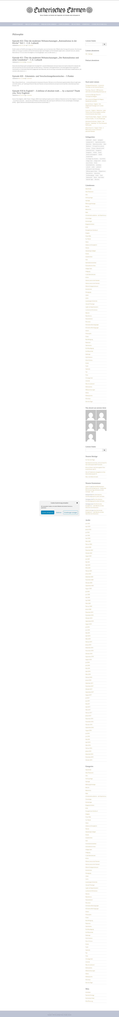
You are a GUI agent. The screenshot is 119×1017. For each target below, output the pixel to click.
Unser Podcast (17, 24)
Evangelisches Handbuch (92, 230)
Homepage (85, 24)
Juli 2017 (87, 698)
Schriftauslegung (90, 348)
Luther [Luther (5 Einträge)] (93, 167)
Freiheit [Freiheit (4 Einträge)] (95, 152)
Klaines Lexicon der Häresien (93, 280)
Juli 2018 (87, 662)
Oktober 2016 (89, 724)
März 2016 (88, 745)
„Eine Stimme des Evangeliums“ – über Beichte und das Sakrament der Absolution (95, 505)
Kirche (87, 277)
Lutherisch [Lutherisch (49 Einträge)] (98, 167)
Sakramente (88, 345)
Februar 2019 (89, 642)
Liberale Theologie (90, 304)
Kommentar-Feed (90, 998)
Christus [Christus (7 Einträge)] (88, 148)
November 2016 (89, 721)
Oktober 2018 (89, 653)
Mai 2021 (88, 562)
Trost (87, 375)
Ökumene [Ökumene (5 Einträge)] (97, 179)
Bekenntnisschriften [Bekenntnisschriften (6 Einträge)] (97, 144)
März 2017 (88, 709)
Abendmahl (88, 189)
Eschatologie (89, 221)
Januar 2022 (88, 547)
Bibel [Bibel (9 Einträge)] (105, 144)
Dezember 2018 (89, 647)
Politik (87, 336)
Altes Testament (89, 191)
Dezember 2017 (89, 683)
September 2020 (90, 585)
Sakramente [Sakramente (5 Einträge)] (97, 173)
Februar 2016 (89, 748)
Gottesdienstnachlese (91, 262)
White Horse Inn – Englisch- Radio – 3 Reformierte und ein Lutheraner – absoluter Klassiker (95, 129)
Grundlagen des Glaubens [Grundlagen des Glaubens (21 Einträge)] (92, 158)
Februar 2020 (89, 606)
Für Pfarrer (88, 239)
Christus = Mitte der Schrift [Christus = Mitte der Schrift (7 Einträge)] (98, 148)
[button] (77, 503)
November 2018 (89, 650)
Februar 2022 (89, 544)
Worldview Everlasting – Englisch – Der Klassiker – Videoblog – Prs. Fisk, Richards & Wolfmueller (96, 123)
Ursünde (88, 381)
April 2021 (88, 565)
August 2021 (89, 556)
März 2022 (88, 541)
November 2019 (89, 615)
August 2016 (89, 730)
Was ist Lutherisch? (32, 24)
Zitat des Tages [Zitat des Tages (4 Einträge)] (89, 179)
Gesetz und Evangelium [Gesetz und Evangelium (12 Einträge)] (91, 154)
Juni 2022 (88, 535)
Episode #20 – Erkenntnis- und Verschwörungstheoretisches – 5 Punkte (43, 76)
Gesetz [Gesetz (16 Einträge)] (99, 152)
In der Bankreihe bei (90, 274)
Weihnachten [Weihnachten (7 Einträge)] (89, 177)
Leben (87, 295)
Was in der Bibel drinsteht (92, 477)
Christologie (88, 218)
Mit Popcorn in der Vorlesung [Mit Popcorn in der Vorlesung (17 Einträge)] (92, 169)
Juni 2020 (88, 594)
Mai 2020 (88, 597)
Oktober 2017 (89, 689)
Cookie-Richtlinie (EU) (99, 24)
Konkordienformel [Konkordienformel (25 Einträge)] (90, 165)
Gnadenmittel (89, 256)
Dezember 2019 (89, 612)
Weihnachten (89, 387)
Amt (87, 194)
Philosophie (88, 333)
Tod (86, 372)
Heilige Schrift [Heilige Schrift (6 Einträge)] (97, 160)
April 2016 (88, 742)
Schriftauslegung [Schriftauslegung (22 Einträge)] (90, 175)
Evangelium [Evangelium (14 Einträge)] (89, 152)
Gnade (87, 253)
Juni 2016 (88, 736)
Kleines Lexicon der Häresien (93, 283)
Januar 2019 (88, 645)
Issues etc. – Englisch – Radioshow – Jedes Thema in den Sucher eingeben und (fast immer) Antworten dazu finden (96, 112)
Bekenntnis (88, 209)
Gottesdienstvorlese (90, 265)
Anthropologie (89, 197)
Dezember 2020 (89, 576)
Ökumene (88, 321)
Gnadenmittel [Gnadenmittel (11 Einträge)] (89, 156)
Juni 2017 (88, 701)
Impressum (51, 1013)
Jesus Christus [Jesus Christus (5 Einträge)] (89, 163)
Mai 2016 (88, 739)
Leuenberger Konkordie (91, 301)
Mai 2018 (88, 668)
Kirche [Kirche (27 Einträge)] (95, 163)
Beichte (87, 206)
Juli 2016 (87, 733)
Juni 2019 (88, 630)
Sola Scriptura (89, 357)
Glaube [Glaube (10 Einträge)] (100, 154)
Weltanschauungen (90, 389)
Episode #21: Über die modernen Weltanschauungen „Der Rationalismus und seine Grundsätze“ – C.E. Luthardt (45, 58)
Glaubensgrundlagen (91, 251)
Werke (87, 392)
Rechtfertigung (89, 339)
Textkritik (88, 369)
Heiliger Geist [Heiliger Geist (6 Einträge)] (89, 160)
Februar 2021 (89, 571)
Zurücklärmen (64, 24)
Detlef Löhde (89, 510)
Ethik (87, 227)
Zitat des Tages (89, 401)
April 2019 (88, 636)
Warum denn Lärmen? (48, 24)
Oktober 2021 (89, 553)
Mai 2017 (88, 704)
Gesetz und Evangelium (91, 245)
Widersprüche (89, 395)
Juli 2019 (87, 627)
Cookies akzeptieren (47, 512)
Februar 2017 (89, 712)
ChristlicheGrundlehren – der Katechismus (96, 215)
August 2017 (89, 695)
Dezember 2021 (89, 550)
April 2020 (88, 600)
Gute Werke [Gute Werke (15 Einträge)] (102, 158)
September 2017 (90, 692)
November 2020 (89, 579)
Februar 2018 (89, 677)
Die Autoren (75, 24)
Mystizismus (89, 316)
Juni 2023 (88, 523)
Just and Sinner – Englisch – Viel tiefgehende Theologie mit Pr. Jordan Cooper (94, 105)
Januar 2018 (88, 680)
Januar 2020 (88, 609)
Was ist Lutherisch (90, 384)
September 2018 (90, 656)
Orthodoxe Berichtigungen (92, 324)
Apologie (88, 200)
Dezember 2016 (89, 718)
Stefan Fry (88, 486)
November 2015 (89, 757)
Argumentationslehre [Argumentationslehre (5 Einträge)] (100, 142)
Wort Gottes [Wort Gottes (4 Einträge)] (101, 177)
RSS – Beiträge (89, 54)
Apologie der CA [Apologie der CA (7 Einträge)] (90, 142)
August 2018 (89, 659)
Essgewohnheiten (90, 224)
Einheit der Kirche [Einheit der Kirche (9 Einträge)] (90, 150)
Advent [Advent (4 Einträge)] (94, 140)
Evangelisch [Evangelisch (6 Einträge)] (98, 150)
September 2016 (90, 727)
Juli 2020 (87, 591)
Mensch (87, 313)
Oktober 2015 (89, 760)
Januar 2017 (88, 715)
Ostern (87, 330)
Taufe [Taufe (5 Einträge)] (101, 175)
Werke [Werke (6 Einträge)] (95, 177)
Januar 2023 (88, 529)
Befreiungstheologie (90, 203)
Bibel (87, 212)
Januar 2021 (88, 574)
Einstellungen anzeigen (70, 512)
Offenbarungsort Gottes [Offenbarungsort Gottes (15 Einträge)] (91, 171)
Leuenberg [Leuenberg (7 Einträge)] (98, 165)
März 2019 (88, 639)
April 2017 (88, 707)
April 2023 (88, 526)
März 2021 (88, 568)
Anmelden (88, 992)
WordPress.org (89, 1001)
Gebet (87, 242)
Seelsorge (88, 354)
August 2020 (89, 588)
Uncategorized (89, 378)
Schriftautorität (89, 351)
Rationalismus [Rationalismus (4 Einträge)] (89, 173)
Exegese (87, 233)
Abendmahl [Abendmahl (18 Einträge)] (88, 140)
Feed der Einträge (90, 995)
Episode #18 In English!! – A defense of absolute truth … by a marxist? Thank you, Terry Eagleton (46, 92)
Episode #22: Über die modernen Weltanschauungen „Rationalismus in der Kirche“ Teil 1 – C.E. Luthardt (44, 42)
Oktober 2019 (89, 618)
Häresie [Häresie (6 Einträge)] (104, 160)
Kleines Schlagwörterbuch (92, 286)
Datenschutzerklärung (65, 1013)
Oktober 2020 (89, 582)
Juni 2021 (88, 559)
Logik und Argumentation (92, 307)
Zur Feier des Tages (90, 460)
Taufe (87, 366)
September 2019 (90, 621)
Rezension (88, 342)
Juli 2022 (87, 532)
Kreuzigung (88, 292)
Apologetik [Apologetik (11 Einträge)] (100, 140)
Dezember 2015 (89, 754)
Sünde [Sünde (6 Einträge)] (97, 175)
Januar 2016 (88, 751)
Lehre (87, 298)
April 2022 (88, 538)
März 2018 (88, 674)
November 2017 (89, 686)
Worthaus (88, 398)
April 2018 (88, 671)
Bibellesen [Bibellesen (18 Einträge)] (88, 146)
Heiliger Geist (89, 268)
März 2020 (88, 603)
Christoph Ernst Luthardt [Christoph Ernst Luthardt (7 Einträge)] (98, 146)
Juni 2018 (88, 665)
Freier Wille (88, 236)
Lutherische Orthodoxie (91, 310)
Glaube (87, 248)
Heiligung (88, 271)
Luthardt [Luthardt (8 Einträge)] (88, 167)
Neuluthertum (89, 318)
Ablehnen (58, 512)
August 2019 (89, 624)
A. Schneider (30, 45)
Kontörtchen (89, 289)
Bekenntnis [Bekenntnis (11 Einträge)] (88, 144)
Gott (87, 259)
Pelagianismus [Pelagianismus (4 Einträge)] (102, 171)
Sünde (87, 363)
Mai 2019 (88, 633)
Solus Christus (89, 360)
